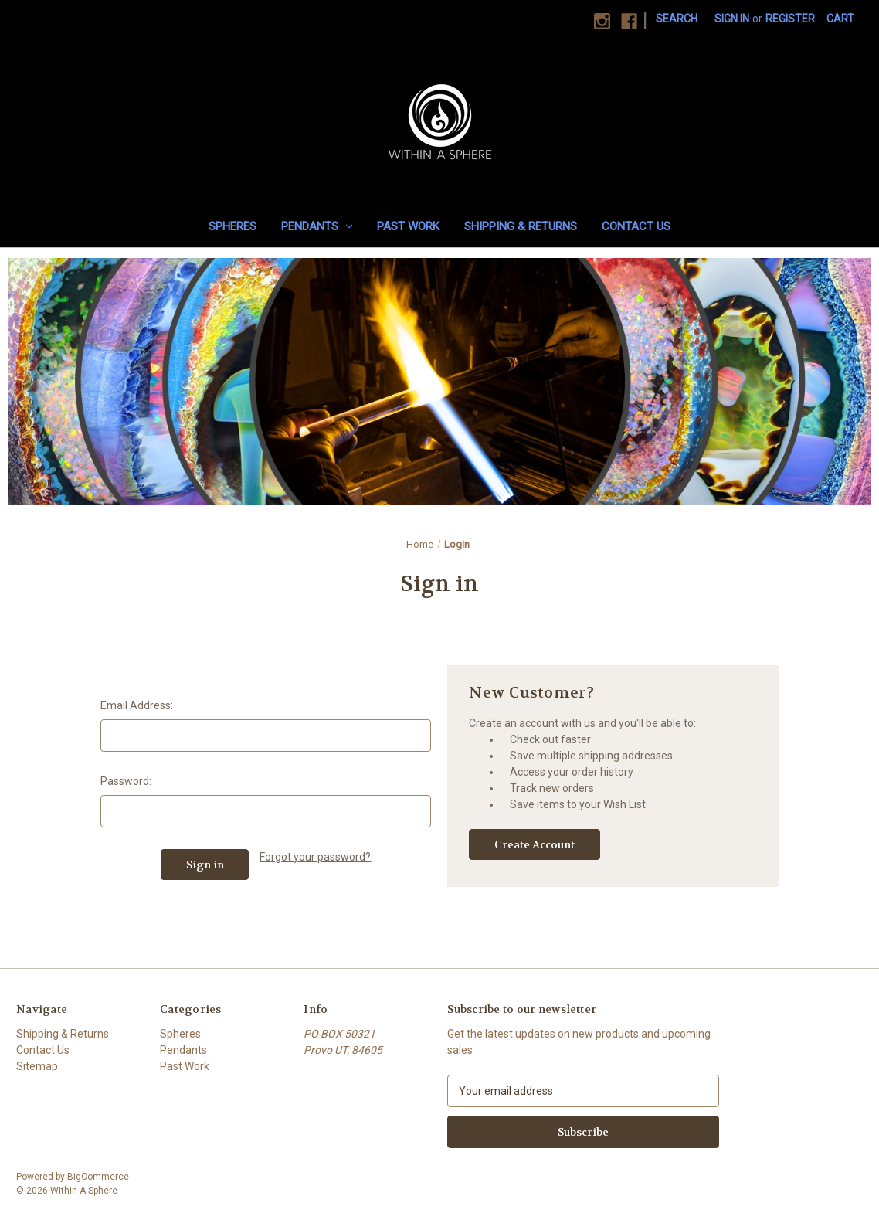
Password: (125, 781)
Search (676, 18)
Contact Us (636, 226)
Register (790, 18)
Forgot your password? (315, 857)
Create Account (534, 844)
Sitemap (37, 1066)
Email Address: (136, 705)
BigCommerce (98, 1176)
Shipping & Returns (520, 226)
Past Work (408, 226)
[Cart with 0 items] (840, 19)
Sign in (731, 18)
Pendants (317, 226)
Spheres (232, 226)
